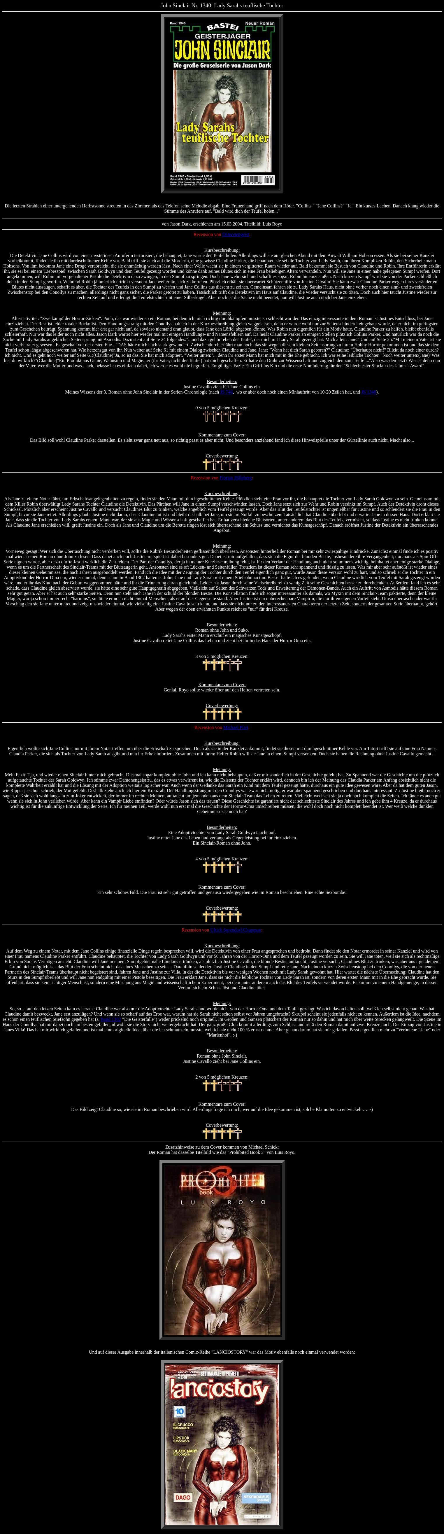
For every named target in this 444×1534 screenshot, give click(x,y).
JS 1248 (368, 391)
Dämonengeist (235, 234)
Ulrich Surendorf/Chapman (235, 929)
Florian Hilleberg (236, 477)
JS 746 (226, 391)
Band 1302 (111, 1019)
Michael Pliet (235, 727)
